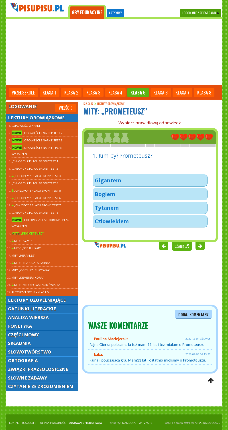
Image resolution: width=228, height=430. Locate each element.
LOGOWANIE (200, 12)
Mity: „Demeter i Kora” (28, 277)
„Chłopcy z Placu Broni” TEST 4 (35, 183)
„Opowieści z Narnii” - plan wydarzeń (37, 150)
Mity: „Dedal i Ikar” (26, 248)
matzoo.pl (129, 422)
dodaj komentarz (193, 314)
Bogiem (105, 194)
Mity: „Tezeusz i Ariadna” (31, 263)
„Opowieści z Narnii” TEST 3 (37, 140)
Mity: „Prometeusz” (28, 233)
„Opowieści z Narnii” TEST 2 (37, 133)
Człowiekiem (112, 221)
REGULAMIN (29, 422)
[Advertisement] (114, 52)
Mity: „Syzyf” (22, 241)
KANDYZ (203, 422)
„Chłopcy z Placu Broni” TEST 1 (35, 161)
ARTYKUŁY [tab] (115, 12)
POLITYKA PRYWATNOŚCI (52, 422)
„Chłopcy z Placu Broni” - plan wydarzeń (40, 222)
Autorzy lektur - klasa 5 (30, 292)
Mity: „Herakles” (23, 255)
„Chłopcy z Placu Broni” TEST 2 (35, 169)
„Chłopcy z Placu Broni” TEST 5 (36, 191)
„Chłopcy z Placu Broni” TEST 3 (36, 176)
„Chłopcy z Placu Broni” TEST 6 (36, 198)
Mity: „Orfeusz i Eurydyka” (31, 270)
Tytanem (107, 207)
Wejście (65, 107)
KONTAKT (14, 422)
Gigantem (108, 180)
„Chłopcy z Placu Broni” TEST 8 (35, 213)
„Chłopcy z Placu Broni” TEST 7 (36, 205)
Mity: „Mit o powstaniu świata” (36, 285)
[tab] (87, 12)
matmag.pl (145, 422)
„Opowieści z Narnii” (27, 126)
